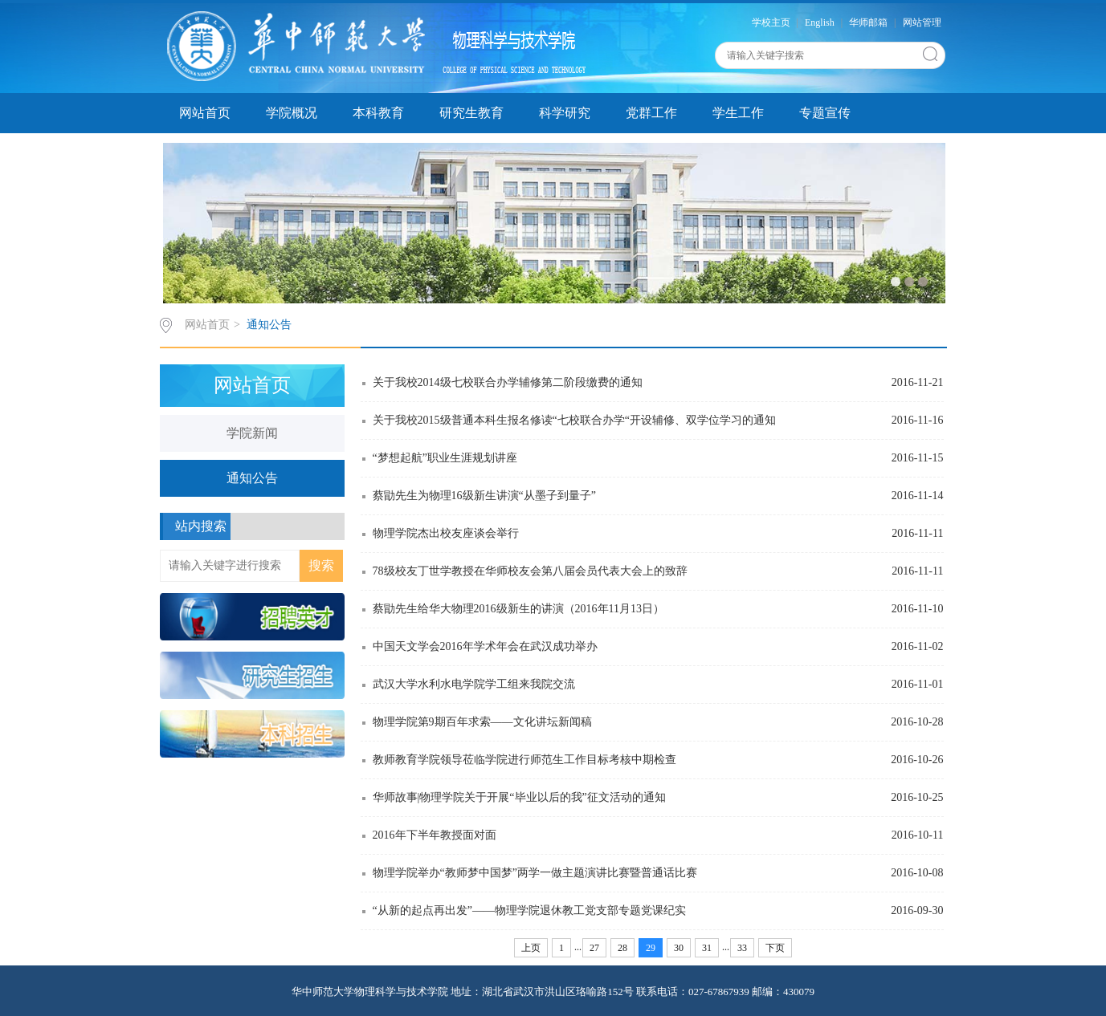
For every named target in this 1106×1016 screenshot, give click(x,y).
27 (594, 947)
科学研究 (564, 113)
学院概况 (291, 113)
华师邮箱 (868, 22)
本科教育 (378, 113)
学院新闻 (252, 433)
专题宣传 (825, 113)
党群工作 (651, 113)
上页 (531, 947)
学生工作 (738, 113)
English (820, 22)
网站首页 (205, 113)
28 (622, 947)
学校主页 (771, 22)
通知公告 (269, 325)
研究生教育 (471, 113)
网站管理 (922, 22)
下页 (775, 947)
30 (679, 947)
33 (742, 947)
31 (707, 947)
